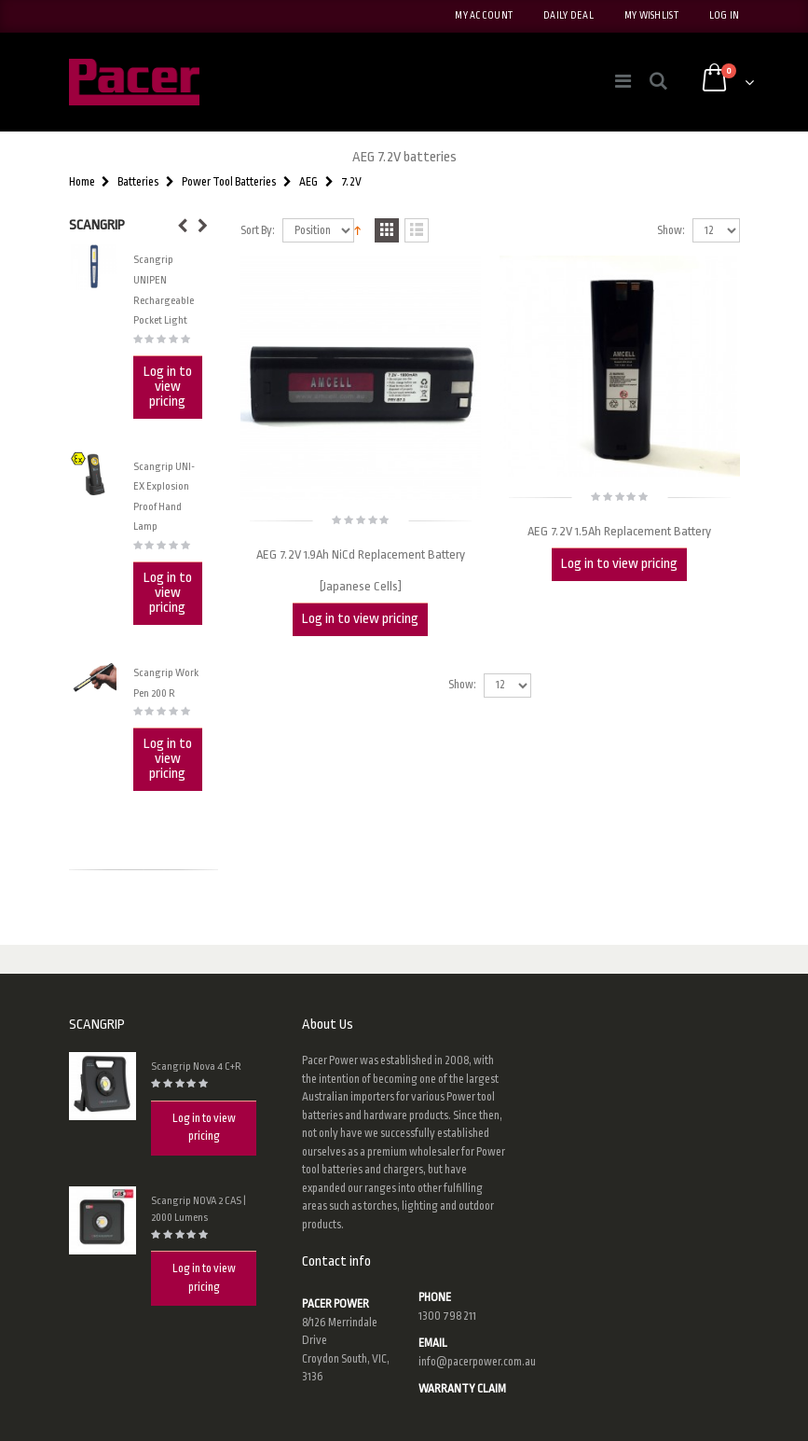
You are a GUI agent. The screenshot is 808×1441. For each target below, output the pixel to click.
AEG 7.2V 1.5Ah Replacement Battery (619, 531)
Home (82, 181)
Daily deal (568, 15)
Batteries (137, 181)
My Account (484, 15)
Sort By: (257, 231)
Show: (671, 231)
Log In (724, 15)
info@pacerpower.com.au (477, 1361)
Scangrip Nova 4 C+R (196, 1066)
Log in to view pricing (360, 619)
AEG (308, 181)
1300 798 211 (447, 1316)
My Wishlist (651, 15)
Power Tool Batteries (229, 181)
